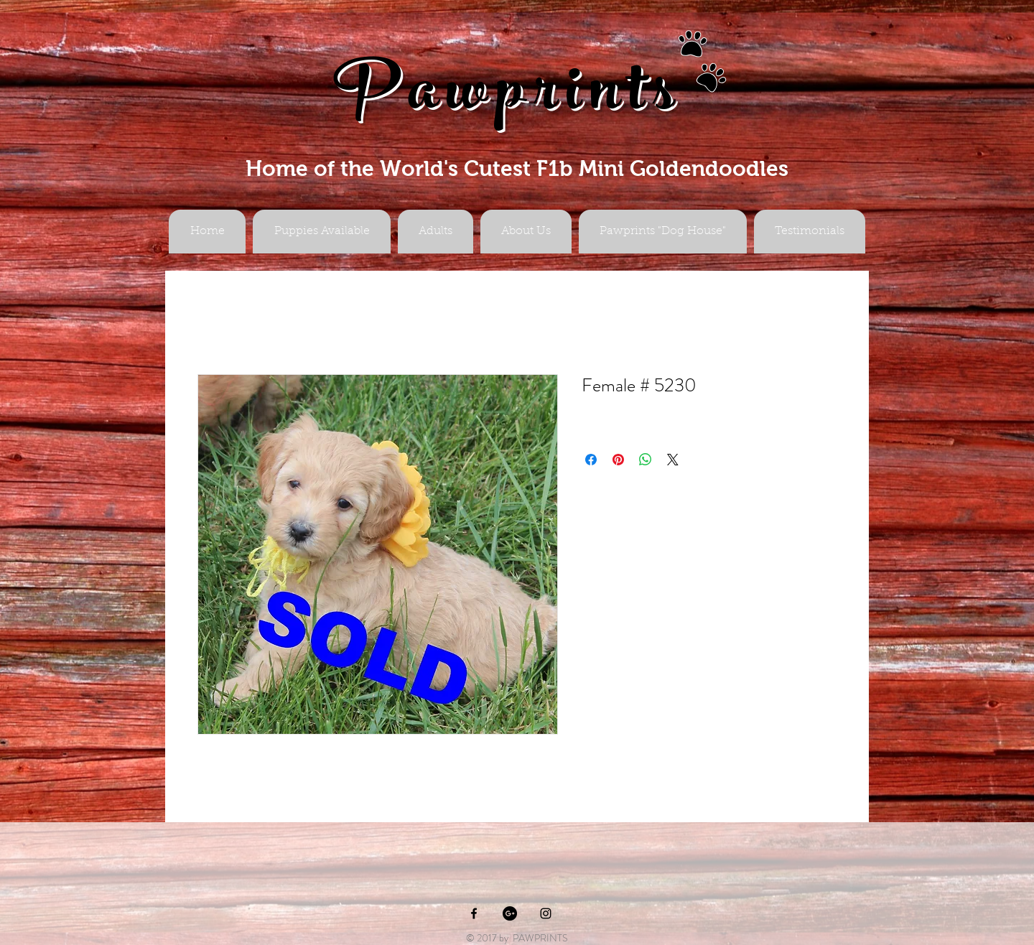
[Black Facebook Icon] (474, 913)
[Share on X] (672, 459)
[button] (435, 231)
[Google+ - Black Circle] (510, 913)
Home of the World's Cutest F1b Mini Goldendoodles (517, 168)
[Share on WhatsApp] (645, 459)
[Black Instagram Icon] (546, 913)
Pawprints (508, 98)
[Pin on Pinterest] (618, 459)
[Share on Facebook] (591, 459)
